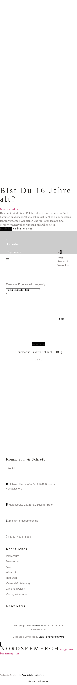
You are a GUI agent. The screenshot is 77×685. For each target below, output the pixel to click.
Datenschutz (13, 561)
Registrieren (14, 252)
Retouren (11, 577)
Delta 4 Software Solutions (51, 637)
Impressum (12, 556)
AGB (9, 566)
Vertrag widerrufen (17, 594)
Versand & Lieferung (18, 583)
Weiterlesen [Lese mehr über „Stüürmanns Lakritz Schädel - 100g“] (39, 344)
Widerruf (11, 572)
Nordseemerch (39, 625)
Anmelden (13, 244)
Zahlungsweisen (15, 588)
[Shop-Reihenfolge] (23, 289)
